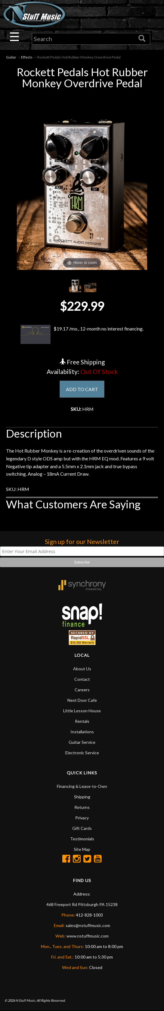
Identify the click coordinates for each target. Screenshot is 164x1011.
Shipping (82, 797)
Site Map (82, 849)
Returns (82, 807)
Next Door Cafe (82, 700)
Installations (82, 731)
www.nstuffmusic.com (88, 936)
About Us (82, 669)
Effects (26, 57)
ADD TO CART (82, 389)
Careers (82, 689)
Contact (82, 679)
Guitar (11, 57)
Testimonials (82, 839)
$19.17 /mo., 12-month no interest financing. (82, 334)
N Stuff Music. (26, 1001)
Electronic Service (82, 752)
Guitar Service (82, 742)
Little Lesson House (82, 710)
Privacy (82, 818)
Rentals (82, 721)
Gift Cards (82, 828)
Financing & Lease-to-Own (82, 786)
